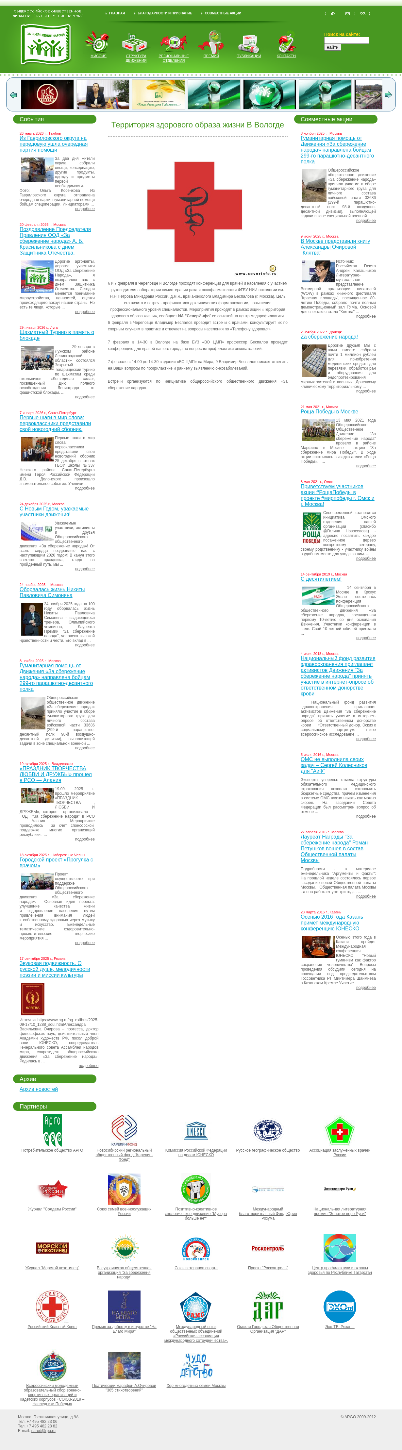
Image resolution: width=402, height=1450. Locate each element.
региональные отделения (174, 58)
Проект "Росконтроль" (268, 1268)
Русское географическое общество (268, 1150)
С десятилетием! (321, 579)
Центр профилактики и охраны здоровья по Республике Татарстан (340, 1270)
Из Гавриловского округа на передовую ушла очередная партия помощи (54, 144)
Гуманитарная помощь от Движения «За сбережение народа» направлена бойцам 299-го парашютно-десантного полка (56, 677)
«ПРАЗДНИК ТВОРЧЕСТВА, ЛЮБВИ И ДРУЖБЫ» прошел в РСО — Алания (56, 774)
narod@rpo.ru (43, 1430)
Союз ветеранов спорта (196, 1268)
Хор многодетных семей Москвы (196, 1385)
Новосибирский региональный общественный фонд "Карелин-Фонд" (124, 1155)
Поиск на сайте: (342, 34)
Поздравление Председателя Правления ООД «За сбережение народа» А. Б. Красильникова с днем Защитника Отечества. (55, 241)
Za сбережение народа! (329, 337)
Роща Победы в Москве (329, 411)
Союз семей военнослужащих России (124, 1211)
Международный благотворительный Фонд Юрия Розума (268, 1214)
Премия (211, 56)
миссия (99, 56)
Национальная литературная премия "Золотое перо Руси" (339, 1211)
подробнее (85, 209)
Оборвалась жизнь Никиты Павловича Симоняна (52, 592)
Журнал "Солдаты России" (52, 1209)
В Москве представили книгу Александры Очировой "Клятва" (335, 247)
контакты (286, 56)
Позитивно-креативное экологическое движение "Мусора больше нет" (196, 1214)
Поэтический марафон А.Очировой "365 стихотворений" (124, 1387)
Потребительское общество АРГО (52, 1150)
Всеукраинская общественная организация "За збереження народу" (124, 1272)
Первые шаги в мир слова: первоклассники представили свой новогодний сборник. (55, 423)
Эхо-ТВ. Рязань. (340, 1327)
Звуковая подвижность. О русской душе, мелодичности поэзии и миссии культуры (55, 969)
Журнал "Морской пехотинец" (52, 1268)
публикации (249, 56)
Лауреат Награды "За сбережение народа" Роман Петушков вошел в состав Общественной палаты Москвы (334, 848)
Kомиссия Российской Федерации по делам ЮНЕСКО (196, 1152)
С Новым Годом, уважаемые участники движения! (54, 511)
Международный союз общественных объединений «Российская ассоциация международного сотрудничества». (196, 1334)
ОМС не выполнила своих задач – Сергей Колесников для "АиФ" (334, 765)
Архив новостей (39, 1089)
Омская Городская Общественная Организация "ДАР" (268, 1329)
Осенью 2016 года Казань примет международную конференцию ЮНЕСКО (332, 922)
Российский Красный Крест (52, 1327)
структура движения (136, 58)
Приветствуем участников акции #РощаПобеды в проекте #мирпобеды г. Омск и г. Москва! (338, 495)
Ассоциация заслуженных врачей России (340, 1152)
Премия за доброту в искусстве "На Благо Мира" (124, 1329)
